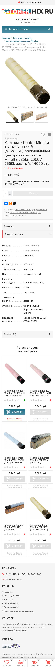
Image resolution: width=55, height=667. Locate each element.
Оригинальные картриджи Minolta (31, 209)
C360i (23, 216)
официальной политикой (14, 630)
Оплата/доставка (12, 595)
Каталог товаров (17, 29)
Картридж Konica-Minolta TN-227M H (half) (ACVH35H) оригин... (40, 394)
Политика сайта (11, 607)
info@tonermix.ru (14, 579)
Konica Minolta (16, 212)
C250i (11, 216)
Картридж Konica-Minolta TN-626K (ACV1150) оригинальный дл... (40, 461)
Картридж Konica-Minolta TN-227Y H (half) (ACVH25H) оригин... (40, 528)
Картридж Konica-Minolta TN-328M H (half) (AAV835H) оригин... (14, 394)
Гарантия (8, 592)
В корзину (17, 411)
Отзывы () (10, 334)
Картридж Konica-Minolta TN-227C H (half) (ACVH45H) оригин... (14, 461)
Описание (9, 226)
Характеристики (14, 234)
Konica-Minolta (30, 212)
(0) (11, 400)
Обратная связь (11, 603)
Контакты (8, 599)
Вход (21, 2)
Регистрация (35, 2)
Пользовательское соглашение (18, 611)
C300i (17, 216)
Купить (33, 193)
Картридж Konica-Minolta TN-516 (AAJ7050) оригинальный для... (14, 530)
